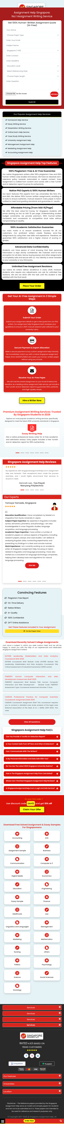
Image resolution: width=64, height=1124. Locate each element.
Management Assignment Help (21, 144)
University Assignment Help (19, 140)
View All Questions (32, 722)
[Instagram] (32, 1055)
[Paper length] (32, 76)
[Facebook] (26, 1055)
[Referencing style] (32, 71)
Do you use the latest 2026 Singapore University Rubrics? (29, 766)
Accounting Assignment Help (20, 152)
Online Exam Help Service (18, 132)
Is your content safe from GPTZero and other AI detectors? (30, 744)
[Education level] (32, 66)
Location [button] (32, 1091)
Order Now (29, 1121)
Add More (54, 94)
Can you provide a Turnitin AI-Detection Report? (25, 737)
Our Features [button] (32, 1076)
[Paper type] (32, 35)
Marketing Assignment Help (19, 148)
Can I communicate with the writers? (21, 751)
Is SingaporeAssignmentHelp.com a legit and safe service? (30, 788)
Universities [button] (32, 1083)
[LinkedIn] (38, 1055)
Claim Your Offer (32, 809)
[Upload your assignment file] (22, 93)
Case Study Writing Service (19, 136)
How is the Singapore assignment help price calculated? (29, 774)
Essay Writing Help (32, 433)
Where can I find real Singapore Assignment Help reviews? (30, 781)
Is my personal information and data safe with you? (27, 759)
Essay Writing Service (17, 124)
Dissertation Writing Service (19, 128)
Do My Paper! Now (31, 631)
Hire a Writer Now (32, 400)
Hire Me (32, 565)
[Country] (32, 50)
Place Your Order (32, 285)
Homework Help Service (18, 120)
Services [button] (44, 1007)
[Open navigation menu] (2, 1121)
